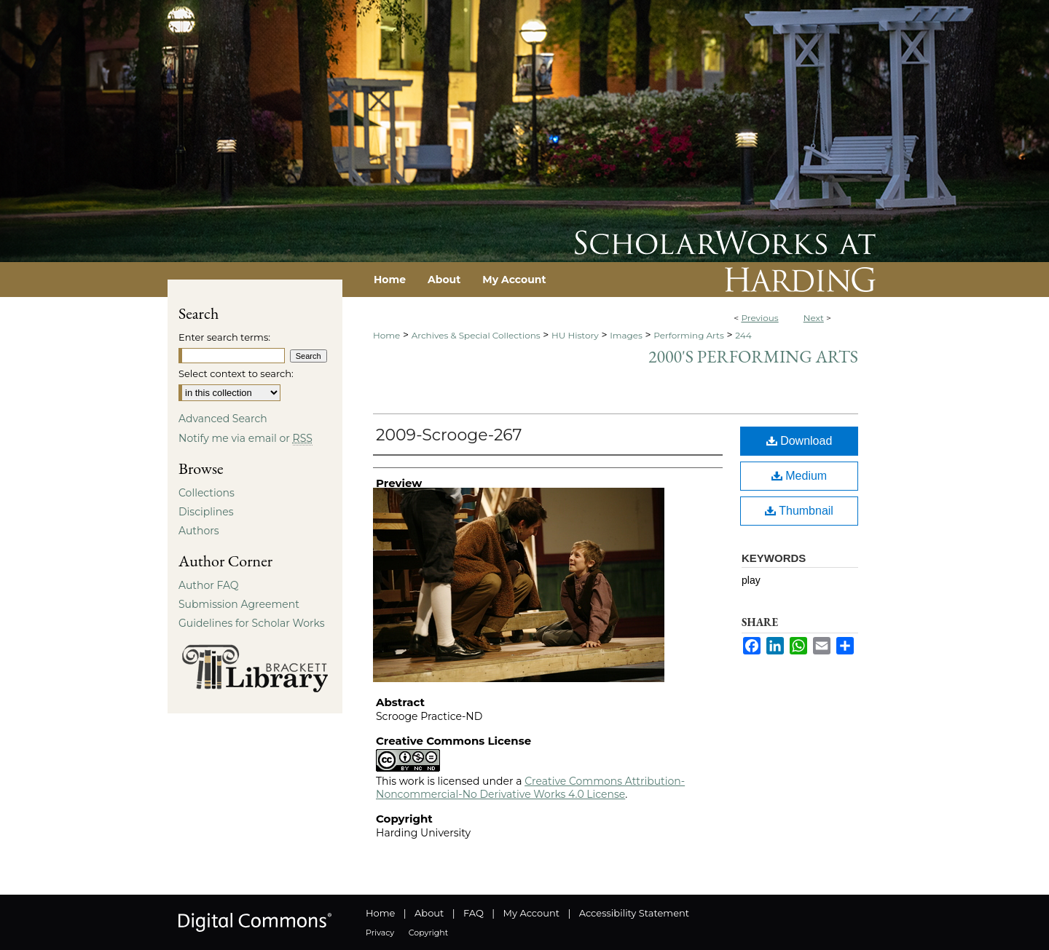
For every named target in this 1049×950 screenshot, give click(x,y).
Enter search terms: (224, 337)
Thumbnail (799, 510)
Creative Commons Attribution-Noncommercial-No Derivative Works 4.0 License (530, 788)
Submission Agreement (238, 604)
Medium (799, 476)
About (429, 913)
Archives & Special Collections (476, 335)
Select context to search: (236, 373)
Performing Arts (688, 335)
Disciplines (205, 511)
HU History (575, 335)
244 (743, 335)
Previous (759, 317)
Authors (198, 530)
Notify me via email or (245, 438)
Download (799, 441)
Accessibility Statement (634, 913)
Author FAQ (208, 585)
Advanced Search (222, 418)
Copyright (428, 932)
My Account (531, 913)
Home (386, 335)
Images (626, 335)
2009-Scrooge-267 (449, 435)
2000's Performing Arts (753, 356)
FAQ (473, 913)
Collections (206, 492)
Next (814, 317)
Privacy (380, 932)
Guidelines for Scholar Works (251, 623)
